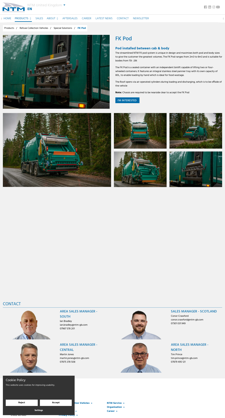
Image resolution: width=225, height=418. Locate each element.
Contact (123, 17)
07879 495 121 (178, 362)
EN (30, 8)
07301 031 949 (178, 323)
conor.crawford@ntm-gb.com (187, 320)
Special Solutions (63, 28)
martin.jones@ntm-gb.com (74, 358)
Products (9, 28)
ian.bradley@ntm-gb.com (74, 325)
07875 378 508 (67, 362)
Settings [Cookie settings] (39, 410)
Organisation (114, 407)
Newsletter (141, 17)
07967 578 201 (67, 329)
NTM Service (114, 403)
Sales (39, 17)
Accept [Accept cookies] (56, 403)
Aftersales (69, 17)
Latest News (104, 17)
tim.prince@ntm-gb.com (184, 358)
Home (7, 17)
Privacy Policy (67, 415)
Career (86, 17)
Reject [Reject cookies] (21, 403)
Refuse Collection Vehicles (34, 28)
